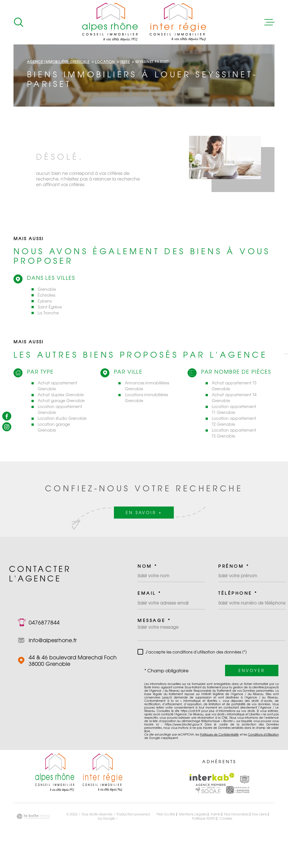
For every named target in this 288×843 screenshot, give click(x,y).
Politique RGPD (204, 818)
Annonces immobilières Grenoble (147, 385)
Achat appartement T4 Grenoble (234, 397)
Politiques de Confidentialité (219, 734)
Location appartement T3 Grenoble (234, 433)
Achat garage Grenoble (61, 400)
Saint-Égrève (50, 307)
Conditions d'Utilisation (263, 734)
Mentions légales (193, 814)
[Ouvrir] (19, 22)
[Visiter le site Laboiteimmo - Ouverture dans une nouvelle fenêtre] (33, 816)
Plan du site (166, 814)
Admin (215, 814)
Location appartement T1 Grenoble (234, 409)
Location (105, 62)
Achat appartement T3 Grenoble (234, 385)
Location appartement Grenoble (60, 409)
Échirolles (46, 295)
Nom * (148, 566)
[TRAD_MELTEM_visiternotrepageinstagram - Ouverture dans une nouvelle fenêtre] (6, 426)
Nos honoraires (236, 814)
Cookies (225, 818)
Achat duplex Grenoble (61, 394)
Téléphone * (238, 593)
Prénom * (233, 566)
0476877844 (44, 622)
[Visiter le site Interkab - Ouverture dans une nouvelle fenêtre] (212, 779)
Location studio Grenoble (62, 418)
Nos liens (259, 814)
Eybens (44, 301)
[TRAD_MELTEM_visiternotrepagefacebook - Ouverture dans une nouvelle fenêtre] (6, 416)
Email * (149, 593)
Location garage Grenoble (54, 427)
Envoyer (251, 670)
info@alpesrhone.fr (53, 640)
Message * (154, 620)
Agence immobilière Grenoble (58, 62)
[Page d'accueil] (144, 22)
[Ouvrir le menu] (269, 22)
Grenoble (47, 289)
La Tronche (48, 312)
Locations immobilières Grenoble (146, 397)
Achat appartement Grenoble (57, 385)
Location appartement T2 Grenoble (234, 421)
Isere (125, 62)
